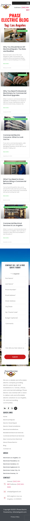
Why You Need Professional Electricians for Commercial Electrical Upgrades (14, 93)
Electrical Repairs (9, 420)
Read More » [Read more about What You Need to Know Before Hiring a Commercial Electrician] (6, 196)
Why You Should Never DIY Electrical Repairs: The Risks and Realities (14, 49)
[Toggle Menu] (28, 3)
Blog (4, 445)
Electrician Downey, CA (10, 473)
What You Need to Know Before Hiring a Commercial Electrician (14, 181)
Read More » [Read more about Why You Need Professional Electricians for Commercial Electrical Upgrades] (6, 107)
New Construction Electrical (12, 439)
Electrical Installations (10, 429)
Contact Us (7, 449)
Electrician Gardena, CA (11, 464)
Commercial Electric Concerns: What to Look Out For (13, 137)
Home (5, 416)
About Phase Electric (10, 442)
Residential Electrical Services (13, 433)
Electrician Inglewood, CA (11, 467)
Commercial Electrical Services (13, 436)
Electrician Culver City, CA (11, 470)
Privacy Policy (15, 517)
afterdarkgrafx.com (20, 512)
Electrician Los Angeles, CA (11, 458)
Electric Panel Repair (10, 423)
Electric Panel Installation (11, 426)
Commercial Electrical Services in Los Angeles (12, 224)
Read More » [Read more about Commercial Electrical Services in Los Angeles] (6, 238)
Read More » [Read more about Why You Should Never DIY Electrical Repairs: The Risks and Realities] (6, 63)
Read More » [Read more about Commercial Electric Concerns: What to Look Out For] (6, 152)
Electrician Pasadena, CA (11, 461)
